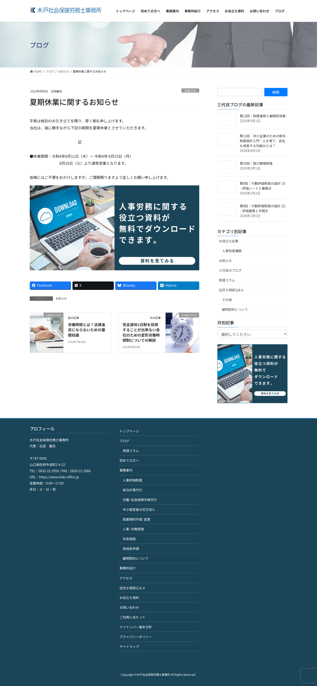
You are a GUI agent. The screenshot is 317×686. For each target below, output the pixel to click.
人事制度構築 (232, 250)
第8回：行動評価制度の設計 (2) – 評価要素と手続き (262, 208)
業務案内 (125, 470)
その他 (227, 299)
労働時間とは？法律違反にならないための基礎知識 (86, 330)
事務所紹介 (127, 568)
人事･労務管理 (133, 529)
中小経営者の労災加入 (139, 509)
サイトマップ (129, 646)
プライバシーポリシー (135, 636)
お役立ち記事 (229, 241)
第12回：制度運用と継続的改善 (263, 116)
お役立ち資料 (129, 597)
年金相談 (129, 538)
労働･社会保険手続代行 (140, 499)
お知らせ (190, 90)
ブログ (124, 440)
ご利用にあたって (132, 617)
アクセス (125, 578)
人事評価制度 (132, 480)
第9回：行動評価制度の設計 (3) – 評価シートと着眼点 (262, 186)
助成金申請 (131, 548)
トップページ (129, 431)
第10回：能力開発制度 (256, 163)
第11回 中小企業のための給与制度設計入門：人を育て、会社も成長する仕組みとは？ (263, 141)
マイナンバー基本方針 (135, 627)
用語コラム (227, 280)
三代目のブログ (230, 270)
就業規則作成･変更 (136, 519)
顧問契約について (235, 309)
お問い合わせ (129, 607)
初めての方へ (129, 460)
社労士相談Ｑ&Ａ (231, 290)
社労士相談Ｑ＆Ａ (132, 588)
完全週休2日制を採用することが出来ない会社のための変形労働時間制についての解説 (141, 332)
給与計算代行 (132, 490)
